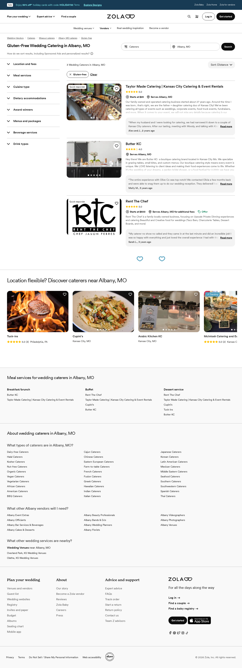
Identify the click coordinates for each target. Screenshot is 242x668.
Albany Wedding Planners (98, 525)
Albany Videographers (173, 515)
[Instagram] (183, 633)
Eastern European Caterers (99, 461)
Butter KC (12, 394)
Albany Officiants (16, 520)
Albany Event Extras (18, 515)
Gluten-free (86, 38)
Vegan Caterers (15, 476)
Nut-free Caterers (17, 466)
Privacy (10, 657)
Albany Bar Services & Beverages (25, 525)
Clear (93, 74)
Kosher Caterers (16, 461)
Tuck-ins (168, 409)
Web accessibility (91, 657)
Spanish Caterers (170, 491)
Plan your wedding (19, 16)
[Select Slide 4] (97, 175)
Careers (61, 610)
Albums (11, 621)
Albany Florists (92, 529)
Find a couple (68, 16)
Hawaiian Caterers (94, 486)
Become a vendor (159, 28)
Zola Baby (199, 5)
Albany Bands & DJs (95, 520)
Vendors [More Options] (105, 28)
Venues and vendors (19, 588)
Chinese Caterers (93, 456)
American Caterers (17, 491)
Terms (76, 5)
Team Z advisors (115, 621)
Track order (112, 599)
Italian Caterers (92, 496)
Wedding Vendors (15, 38)
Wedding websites (18, 599)
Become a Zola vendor (70, 593)
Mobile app (14, 631)
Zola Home (212, 5)
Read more (226, 126)
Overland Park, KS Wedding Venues (26, 553)
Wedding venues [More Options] (83, 28)
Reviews (61, 599)
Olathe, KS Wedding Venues (22, 558)
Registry (12, 604)
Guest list (13, 593)
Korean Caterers (169, 456)
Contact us (112, 615)
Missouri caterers (47, 38)
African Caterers (16, 486)
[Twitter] (178, 633)
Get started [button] (225, 16)
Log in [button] (208, 16)
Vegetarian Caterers (18, 481)
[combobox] (195, 47)
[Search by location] (193, 46)
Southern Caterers (171, 481)
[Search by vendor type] (146, 46)
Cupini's (89, 404)
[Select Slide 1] (91, 118)
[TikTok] (187, 633)
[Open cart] (197, 16)
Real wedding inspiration (130, 28)
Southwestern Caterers (173, 486)
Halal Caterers (14, 456)
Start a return (113, 604)
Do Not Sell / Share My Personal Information (53, 657)
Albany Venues (169, 525)
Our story (62, 588)
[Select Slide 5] (99, 175)
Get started (177, 620)
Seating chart (15, 626)
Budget (11, 615)
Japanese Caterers (171, 451)
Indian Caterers (92, 491)
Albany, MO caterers (67, 38)
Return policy (113, 610)
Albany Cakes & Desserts (20, 529)
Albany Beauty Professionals (99, 515)
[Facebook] (170, 633)
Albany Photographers (173, 520)
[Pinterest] (174, 633)
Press (59, 615)
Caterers (31, 38)
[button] (228, 47)
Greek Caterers (92, 481)
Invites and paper (17, 610)
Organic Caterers (16, 471)
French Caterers (93, 471)
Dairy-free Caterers (17, 451)
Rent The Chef (93, 394)
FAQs (108, 593)
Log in (174, 597)
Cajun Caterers (92, 451)
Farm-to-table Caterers (97, 466)
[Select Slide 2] (94, 118)
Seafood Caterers (170, 476)
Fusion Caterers (92, 476)
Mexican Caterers (170, 466)
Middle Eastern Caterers (174, 471)
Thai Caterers (168, 496)
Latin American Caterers (174, 461)
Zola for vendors (227, 5)
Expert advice (46, 16)
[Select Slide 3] (97, 118)
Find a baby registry (183, 608)
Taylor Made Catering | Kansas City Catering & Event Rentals (40, 399)
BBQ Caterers (14, 496)
